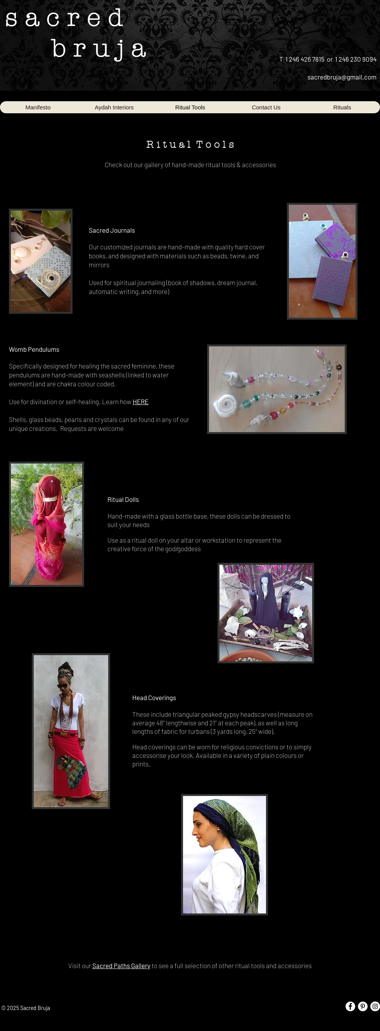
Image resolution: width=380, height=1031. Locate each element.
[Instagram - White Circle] (375, 1006)
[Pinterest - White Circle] (363, 1006)
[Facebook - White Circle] (350, 1006)
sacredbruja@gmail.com (342, 77)
